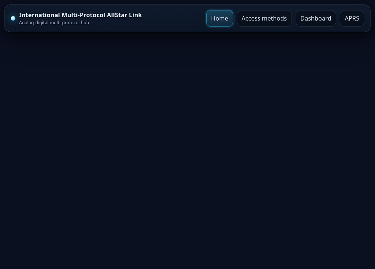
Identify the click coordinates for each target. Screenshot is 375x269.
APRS (352, 18)
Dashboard (316, 18)
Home (219, 18)
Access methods (264, 18)
